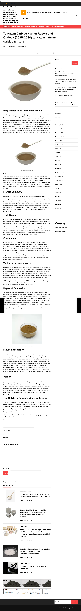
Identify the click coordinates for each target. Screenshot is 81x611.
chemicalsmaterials (17, 26)
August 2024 (58, 184)
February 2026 (59, 125)
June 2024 (58, 192)
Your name (18, 424)
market (15, 482)
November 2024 (59, 172)
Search (57, 59)
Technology (57, 12)
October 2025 (59, 141)
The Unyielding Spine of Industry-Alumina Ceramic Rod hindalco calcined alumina (65, 97)
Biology (65, 12)
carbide (10, 482)
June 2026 (58, 113)
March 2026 (58, 121)
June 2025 (58, 156)
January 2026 (58, 129)
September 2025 (59, 144)
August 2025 (58, 148)
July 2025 (57, 152)
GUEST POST (25, 18)
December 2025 (59, 133)
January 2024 (58, 212)
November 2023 (59, 216)
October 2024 (59, 176)
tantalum (20, 482)
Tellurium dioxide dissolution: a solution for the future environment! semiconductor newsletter (35, 551)
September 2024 (59, 180)
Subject (18, 438)
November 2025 (59, 137)
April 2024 (58, 200)
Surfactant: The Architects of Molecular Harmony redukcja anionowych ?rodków (35, 495)
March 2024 (58, 204)
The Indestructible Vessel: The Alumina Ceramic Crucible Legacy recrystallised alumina (65, 81)
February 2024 (59, 208)
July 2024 (57, 188)
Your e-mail (18, 431)
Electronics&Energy (46, 12)
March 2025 (58, 168)
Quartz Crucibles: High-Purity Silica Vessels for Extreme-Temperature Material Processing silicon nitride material (33, 513)
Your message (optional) (18, 455)
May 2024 (57, 196)
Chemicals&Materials (32, 12)
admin (4, 46)
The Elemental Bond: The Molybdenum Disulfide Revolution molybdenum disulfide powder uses (65, 89)
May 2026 (57, 117)
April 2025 (58, 164)
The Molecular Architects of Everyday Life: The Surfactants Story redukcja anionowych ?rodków (65, 73)
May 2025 (57, 160)
